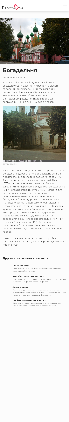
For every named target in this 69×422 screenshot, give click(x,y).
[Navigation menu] (65, 4)
